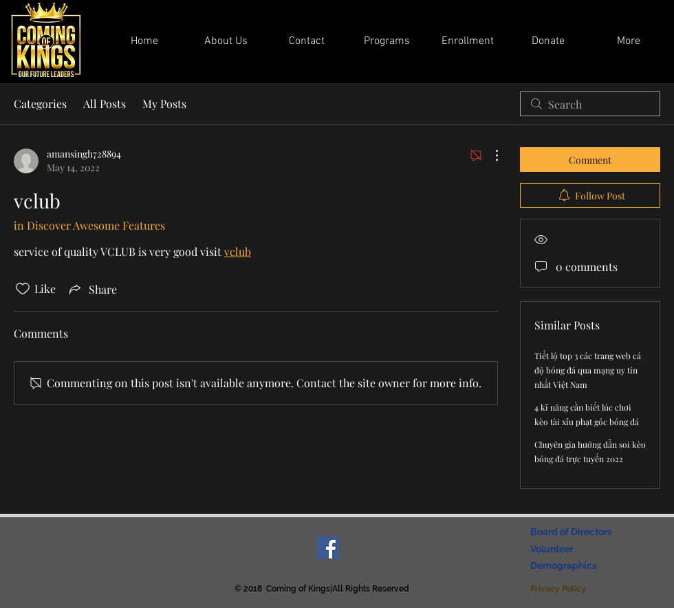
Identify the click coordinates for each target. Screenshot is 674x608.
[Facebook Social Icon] (328, 547)
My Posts (164, 103)
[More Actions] (489, 155)
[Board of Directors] (574, 532)
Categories (40, 103)
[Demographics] (566, 566)
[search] (590, 103)
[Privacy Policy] (559, 589)
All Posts (104, 103)
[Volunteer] (554, 549)
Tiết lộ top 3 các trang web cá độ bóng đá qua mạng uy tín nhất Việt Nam (587, 370)
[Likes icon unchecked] (23, 289)
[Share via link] (92, 289)
